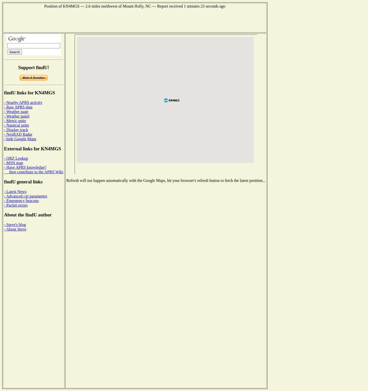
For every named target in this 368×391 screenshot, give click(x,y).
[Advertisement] (135, 20)
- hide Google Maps (20, 139)
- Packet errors (16, 205)
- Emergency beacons (21, 201)
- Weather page (16, 111)
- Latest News (15, 191)
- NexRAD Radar (18, 134)
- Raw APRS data (18, 107)
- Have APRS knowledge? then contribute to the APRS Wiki (33, 169)
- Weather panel (17, 116)
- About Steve (15, 229)
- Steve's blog (15, 224)
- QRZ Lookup (16, 158)
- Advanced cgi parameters (25, 196)
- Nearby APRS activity (23, 102)
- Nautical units (16, 125)
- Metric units (15, 121)
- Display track (16, 130)
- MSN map (13, 163)
